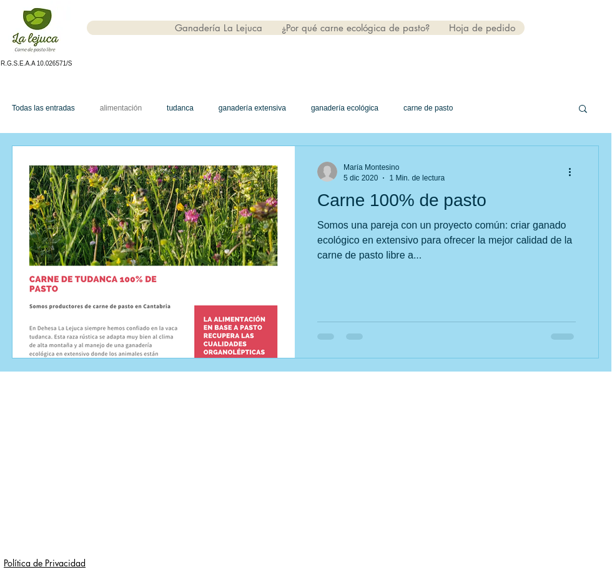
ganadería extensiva (252, 108)
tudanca (180, 108)
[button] (583, 109)
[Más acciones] (573, 171)
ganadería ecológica (344, 108)
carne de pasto (428, 108)
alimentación (121, 108)
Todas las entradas (43, 108)
